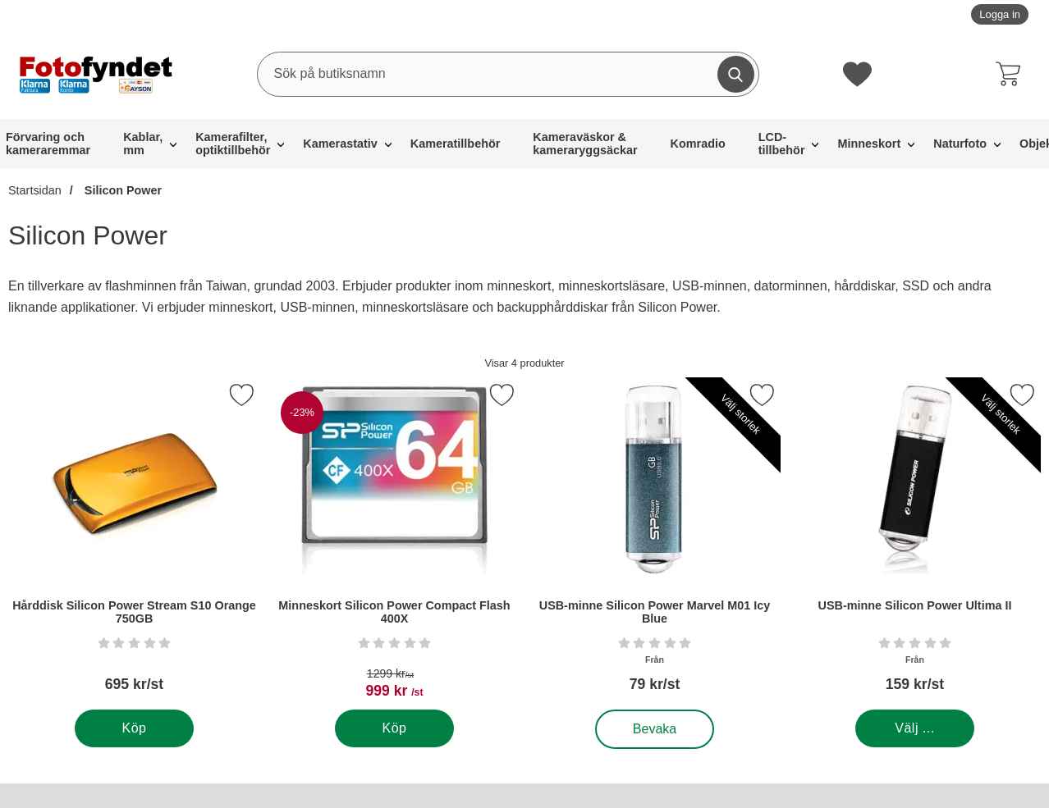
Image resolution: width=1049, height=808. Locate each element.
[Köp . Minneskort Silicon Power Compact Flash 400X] (394, 728)
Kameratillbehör (455, 143)
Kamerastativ (340, 143)
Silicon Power (121, 190)
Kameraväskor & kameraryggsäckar (585, 143)
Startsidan (35, 190)
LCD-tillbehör (781, 143)
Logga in (999, 14)
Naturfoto (960, 143)
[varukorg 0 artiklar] (1012, 74)
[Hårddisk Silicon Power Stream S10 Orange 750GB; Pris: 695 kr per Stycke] (134, 543)
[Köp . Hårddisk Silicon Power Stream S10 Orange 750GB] (134, 728)
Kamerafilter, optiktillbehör (232, 143)
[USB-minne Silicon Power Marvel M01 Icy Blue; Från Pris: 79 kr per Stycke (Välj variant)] (655, 543)
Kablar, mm (143, 143)
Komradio (698, 143)
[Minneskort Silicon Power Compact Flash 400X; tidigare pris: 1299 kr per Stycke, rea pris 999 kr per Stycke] (394, 543)
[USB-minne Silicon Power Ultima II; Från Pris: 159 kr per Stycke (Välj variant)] (915, 543)
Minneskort (868, 143)
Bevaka (655, 729)
